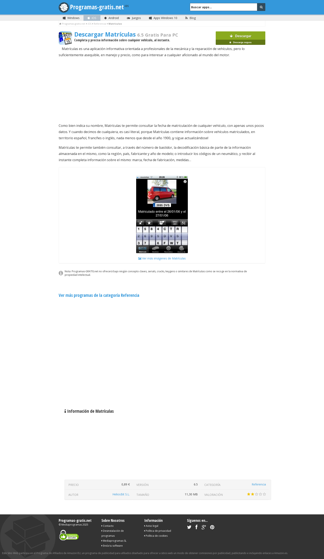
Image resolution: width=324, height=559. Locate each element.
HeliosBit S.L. (121, 494)
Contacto (107, 526)
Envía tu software (112, 545)
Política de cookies (156, 536)
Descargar (240, 39)
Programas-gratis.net (97, 7)
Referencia (259, 484)
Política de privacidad (157, 531)
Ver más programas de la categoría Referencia (99, 295)
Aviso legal (151, 526)
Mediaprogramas (71, 524)
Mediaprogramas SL (113, 540)
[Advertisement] (162, 90)
